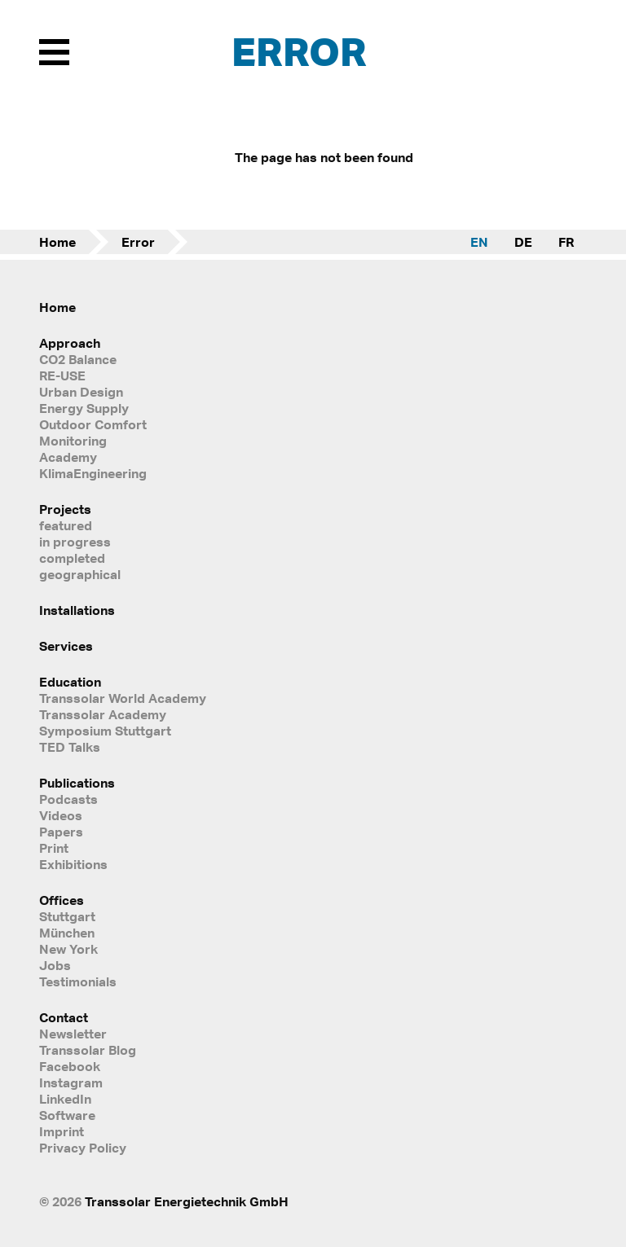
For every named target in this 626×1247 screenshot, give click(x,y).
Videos (60, 815)
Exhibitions (73, 864)
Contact (63, 1017)
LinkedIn (65, 1099)
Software (67, 1115)
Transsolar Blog (87, 1050)
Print (53, 848)
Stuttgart (67, 916)
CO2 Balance (78, 359)
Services (66, 646)
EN (479, 242)
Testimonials (78, 981)
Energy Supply (84, 408)
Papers (61, 831)
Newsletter (73, 1033)
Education (70, 682)
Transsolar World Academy (122, 698)
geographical (80, 574)
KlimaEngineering (93, 473)
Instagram (71, 1082)
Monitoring (73, 440)
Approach (69, 343)
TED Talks (69, 747)
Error (138, 242)
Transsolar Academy (102, 714)
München (67, 932)
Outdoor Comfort (93, 424)
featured (65, 525)
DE (523, 242)
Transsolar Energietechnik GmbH (187, 1201)
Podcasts (68, 799)
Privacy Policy (82, 1147)
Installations (77, 610)
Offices (61, 900)
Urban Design (81, 392)
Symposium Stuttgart (105, 730)
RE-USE (62, 375)
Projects (65, 509)
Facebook (69, 1066)
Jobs (55, 965)
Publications (77, 783)
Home (57, 242)
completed (72, 558)
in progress (75, 541)
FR (566, 242)
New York (68, 949)
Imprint (61, 1131)
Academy (68, 457)
